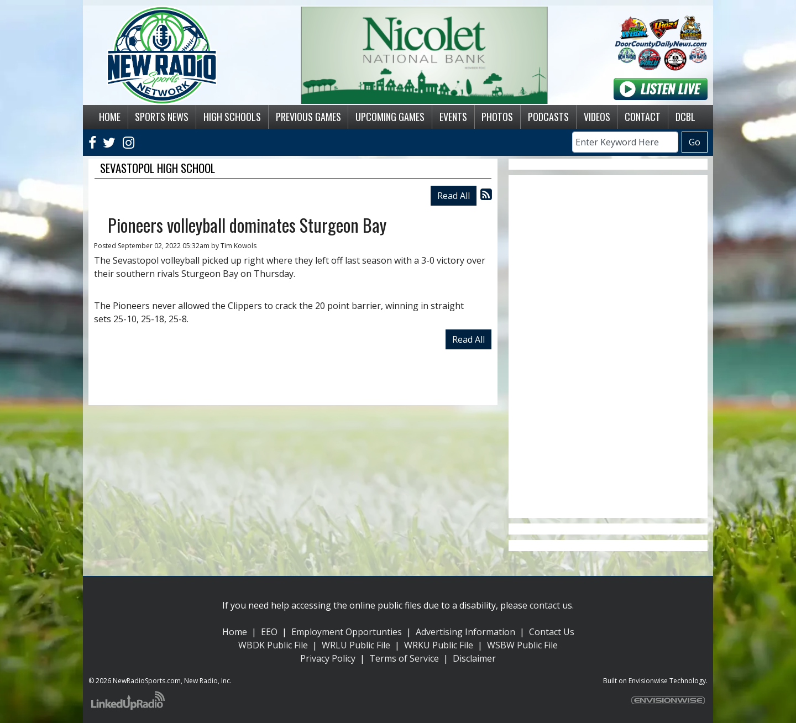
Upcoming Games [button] (390, 116)
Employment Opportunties (346, 632)
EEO (269, 632)
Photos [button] (497, 116)
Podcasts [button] (548, 116)
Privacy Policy (327, 658)
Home (234, 632)
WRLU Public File (356, 645)
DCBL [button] (685, 116)
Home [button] (110, 116)
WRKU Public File (438, 645)
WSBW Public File (522, 645)
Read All (453, 196)
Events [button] (453, 116)
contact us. (552, 605)
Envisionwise (648, 680)
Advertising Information (465, 632)
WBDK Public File (273, 645)
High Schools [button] (232, 116)
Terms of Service (404, 658)
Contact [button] (643, 116)
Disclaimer (474, 658)
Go (694, 142)
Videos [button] (597, 116)
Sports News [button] (161, 116)
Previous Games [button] (308, 116)
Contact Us (551, 632)
